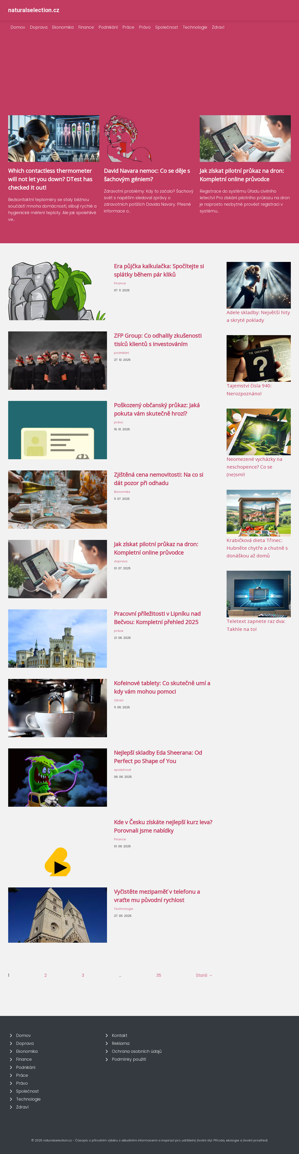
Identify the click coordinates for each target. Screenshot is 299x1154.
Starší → (204, 975)
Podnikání (108, 27)
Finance (86, 27)
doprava (120, 561)
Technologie (195, 27)
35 (158, 975)
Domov (18, 27)
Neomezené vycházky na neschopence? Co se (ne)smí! (254, 467)
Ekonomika (63, 27)
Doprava (38, 27)
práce (118, 631)
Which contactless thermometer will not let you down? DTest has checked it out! (50, 179)
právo (118, 422)
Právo (145, 27)
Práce (128, 27)
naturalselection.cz (33, 10)
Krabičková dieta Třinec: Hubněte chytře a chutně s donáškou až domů (257, 548)
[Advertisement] (149, 80)
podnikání (121, 353)
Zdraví (218, 27)
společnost (122, 770)
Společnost (166, 27)
